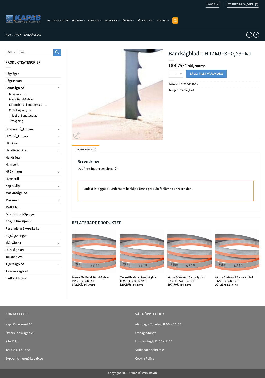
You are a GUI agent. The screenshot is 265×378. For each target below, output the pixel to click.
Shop (17, 34)
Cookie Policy (144, 358)
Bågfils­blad (14, 81)
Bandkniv (15, 94)
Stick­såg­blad (15, 250)
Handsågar (13, 157)
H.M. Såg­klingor (17, 136)
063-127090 (20, 350)
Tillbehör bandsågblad (23, 115)
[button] (243, 5)
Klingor (95, 20)
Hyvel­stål (12, 179)
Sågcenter (146, 20)
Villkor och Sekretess (150, 350)
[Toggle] (58, 88)
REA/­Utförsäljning (18, 221)
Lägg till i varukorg (206, 73)
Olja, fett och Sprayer (20, 214)
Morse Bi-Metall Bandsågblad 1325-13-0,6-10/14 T (139, 279)
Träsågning (16, 121)
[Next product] (249, 35)
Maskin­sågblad (16, 193)
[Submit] (57, 52)
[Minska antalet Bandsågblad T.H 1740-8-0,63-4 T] (171, 74)
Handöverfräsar (16, 150)
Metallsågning (18, 110)
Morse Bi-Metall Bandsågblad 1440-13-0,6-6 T (91, 279)
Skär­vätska (13, 243)
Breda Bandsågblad (21, 99)
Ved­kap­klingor (16, 278)
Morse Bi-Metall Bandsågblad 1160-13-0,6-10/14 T (186, 279)
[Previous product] (256, 35)
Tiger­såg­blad (15, 264)
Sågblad (78, 20)
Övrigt (129, 20)
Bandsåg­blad (32, 34)
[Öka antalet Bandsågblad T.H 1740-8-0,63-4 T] (181, 74)
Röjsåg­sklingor (16, 236)
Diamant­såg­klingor (19, 129)
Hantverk (12, 164)
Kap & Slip (13, 186)
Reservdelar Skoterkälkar (23, 228)
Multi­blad (13, 207)
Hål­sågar (12, 143)
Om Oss (163, 20)
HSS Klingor (14, 171)
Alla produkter (58, 20)
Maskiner (112, 20)
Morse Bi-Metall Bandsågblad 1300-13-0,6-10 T (234, 279)
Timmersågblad (17, 271)
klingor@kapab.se (30, 358)
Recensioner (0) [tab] (85, 149)
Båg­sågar (12, 74)
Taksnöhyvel (14, 257)
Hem (8, 34)
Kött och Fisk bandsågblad (25, 104)
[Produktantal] (176, 74)
